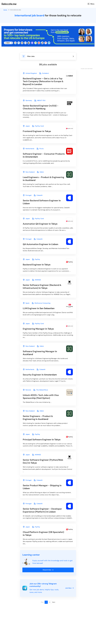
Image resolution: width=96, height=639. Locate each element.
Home (6, 10)
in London (42, 81)
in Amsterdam (40, 158)
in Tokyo (38, 132)
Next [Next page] (53, 621)
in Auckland (38, 182)
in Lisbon (43, 206)
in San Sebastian (39, 315)
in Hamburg (42, 108)
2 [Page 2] (49, 621)
